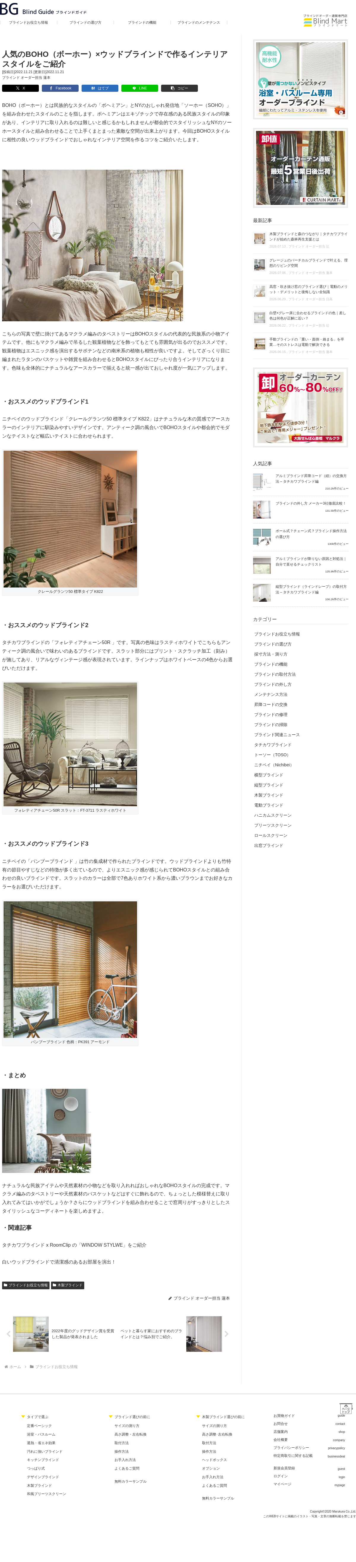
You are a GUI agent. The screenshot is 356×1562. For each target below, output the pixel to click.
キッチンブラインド (43, 1460)
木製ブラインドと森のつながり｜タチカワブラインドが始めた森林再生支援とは (308, 236)
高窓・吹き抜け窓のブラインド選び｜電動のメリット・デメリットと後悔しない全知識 (308, 289)
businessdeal (336, 1456)
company (339, 1440)
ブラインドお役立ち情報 (26, 1285)
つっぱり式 (36, 1468)
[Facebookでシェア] (56, 88)
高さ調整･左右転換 (217, 1434)
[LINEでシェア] (132, 88)
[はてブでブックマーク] (94, 88)
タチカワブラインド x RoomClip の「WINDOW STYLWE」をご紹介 (74, 1245)
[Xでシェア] (19, 88)
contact (340, 1423)
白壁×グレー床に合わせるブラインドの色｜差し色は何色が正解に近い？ (307, 315)
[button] (169, 88)
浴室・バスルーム (41, 1434)
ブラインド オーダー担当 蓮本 (26, 78)
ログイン (281, 1476)
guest (341, 1469)
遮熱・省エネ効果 (41, 1443)
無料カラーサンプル (131, 1481)
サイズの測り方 (127, 1426)
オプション (211, 1468)
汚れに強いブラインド (45, 1451)
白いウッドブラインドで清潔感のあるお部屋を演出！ (59, 1261)
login (342, 1477)
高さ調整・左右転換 (131, 1434)
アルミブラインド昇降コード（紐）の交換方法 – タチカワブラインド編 (311, 479)
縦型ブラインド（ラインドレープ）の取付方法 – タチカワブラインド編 (311, 589)
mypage (339, 1485)
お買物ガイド (284, 1416)
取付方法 (122, 1443)
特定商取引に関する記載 (293, 1456)
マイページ (282, 1484)
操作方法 (122, 1451)
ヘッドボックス (214, 1460)
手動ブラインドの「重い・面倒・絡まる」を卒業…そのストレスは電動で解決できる (306, 342)
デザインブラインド (43, 1477)
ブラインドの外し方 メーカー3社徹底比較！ (311, 503)
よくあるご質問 (127, 1468)
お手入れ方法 (125, 1460)
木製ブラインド (67, 1285)
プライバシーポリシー (291, 1448)
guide (341, 1415)
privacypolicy (336, 1448)
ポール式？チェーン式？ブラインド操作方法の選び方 (311, 534)
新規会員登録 (284, 1468)
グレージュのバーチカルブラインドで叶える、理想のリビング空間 (308, 263)
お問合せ (281, 1424)
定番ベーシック (39, 1426)
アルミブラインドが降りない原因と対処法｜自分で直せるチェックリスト (311, 561)
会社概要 (281, 1440)
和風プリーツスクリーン (46, 1494)
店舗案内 (281, 1432)
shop (341, 1431)
